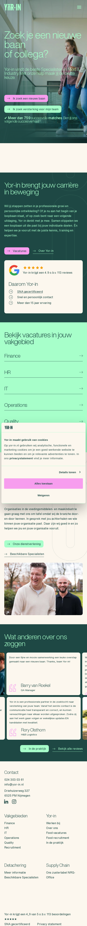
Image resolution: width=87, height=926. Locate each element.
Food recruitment (57, 837)
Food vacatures (56, 832)
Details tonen (67, 472)
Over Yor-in (43, 250)
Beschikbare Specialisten (24, 553)
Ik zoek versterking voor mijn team (32, 109)
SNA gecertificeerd (30, 291)
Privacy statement (49, 924)
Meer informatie (15, 872)
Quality (9, 842)
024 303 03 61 (14, 779)
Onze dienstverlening (24, 543)
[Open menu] (79, 7)
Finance (9, 823)
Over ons (52, 827)
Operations (11, 837)
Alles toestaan (43, 483)
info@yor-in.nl (14, 784)
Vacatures (16, 250)
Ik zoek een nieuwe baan (26, 98)
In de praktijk (34, 748)
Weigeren (43, 495)
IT (5, 832)
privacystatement (21, 458)
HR (6, 827)
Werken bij (53, 823)
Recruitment (12, 847)
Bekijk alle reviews (67, 748)
